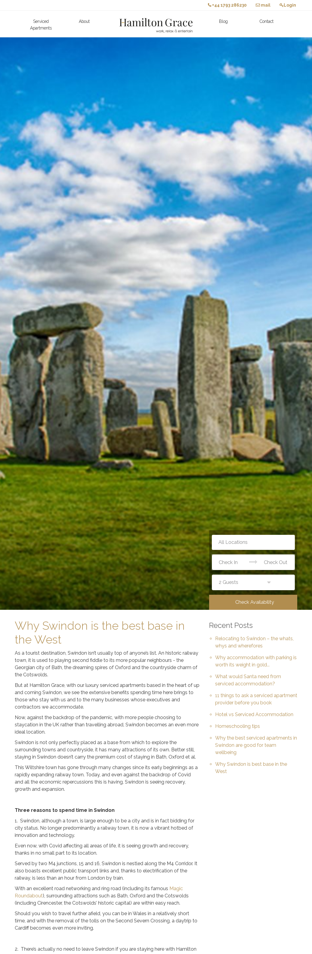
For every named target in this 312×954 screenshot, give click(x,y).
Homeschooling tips (237, 726)
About (84, 21)
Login (288, 5)
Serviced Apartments (41, 24)
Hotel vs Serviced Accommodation (254, 714)
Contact (266, 21)
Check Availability (254, 602)
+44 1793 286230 (227, 5)
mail (263, 5)
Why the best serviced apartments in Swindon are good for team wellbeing (256, 745)
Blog (223, 21)
